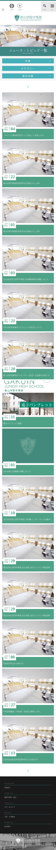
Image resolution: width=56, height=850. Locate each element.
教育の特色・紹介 (28, 795)
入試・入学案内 (28, 814)
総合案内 (28, 824)
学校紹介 (28, 785)
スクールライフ (28, 805)
